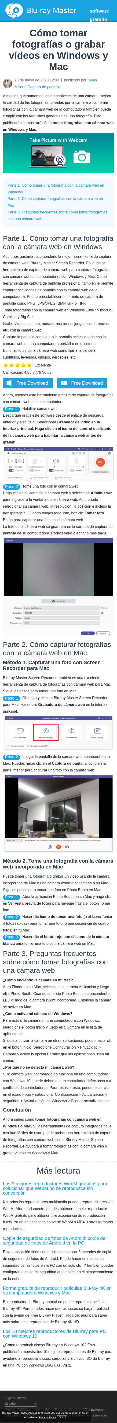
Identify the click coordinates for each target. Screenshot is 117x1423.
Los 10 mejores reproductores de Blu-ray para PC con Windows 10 (54, 1334)
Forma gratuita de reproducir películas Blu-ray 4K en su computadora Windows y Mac (57, 1290)
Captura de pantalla (44, 87)
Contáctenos (94, 1409)
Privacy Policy (52, 1411)
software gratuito (99, 15)
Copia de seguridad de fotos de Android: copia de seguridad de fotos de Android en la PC (54, 1240)
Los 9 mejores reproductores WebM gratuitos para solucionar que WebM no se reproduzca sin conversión (55, 1188)
